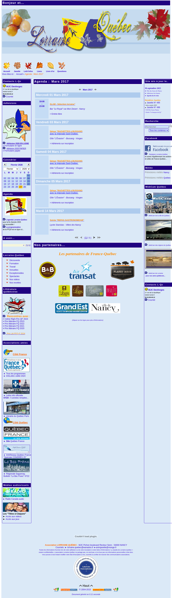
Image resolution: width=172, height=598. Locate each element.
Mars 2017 (60, 81)
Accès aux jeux (12, 519)
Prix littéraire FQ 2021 (14, 326)
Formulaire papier (12, 151)
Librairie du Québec (15, 416)
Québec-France (15, 441)
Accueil (19, 74)
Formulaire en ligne (13, 146)
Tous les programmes (15, 373)
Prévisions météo (154, 172)
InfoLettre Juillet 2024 (15, 376)
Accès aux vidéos (13, 516)
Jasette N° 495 (153, 103)
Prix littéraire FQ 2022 (14, 324)
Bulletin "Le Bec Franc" (14, 476)
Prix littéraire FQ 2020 (14, 328)
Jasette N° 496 (153, 107)
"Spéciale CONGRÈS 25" (15, 457)
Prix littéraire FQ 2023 (14, 321)
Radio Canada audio (14, 499)
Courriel (9, 96)
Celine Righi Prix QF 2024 (16, 319)
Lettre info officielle (14, 395)
